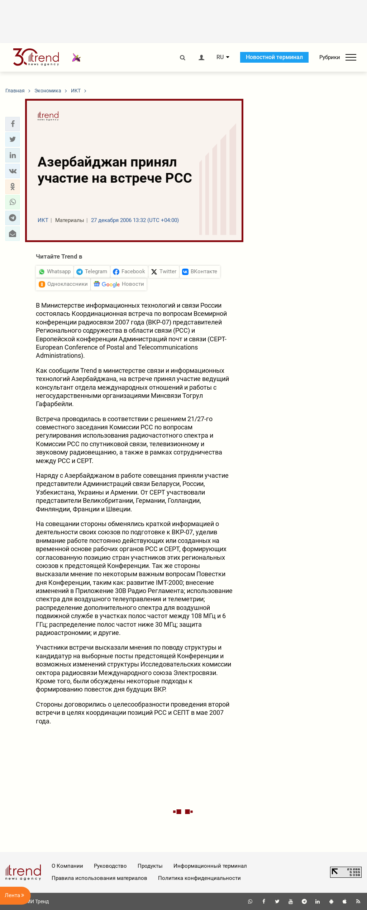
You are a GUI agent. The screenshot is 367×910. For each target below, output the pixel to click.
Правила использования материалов (99, 878)
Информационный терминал (210, 866)
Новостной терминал (274, 57)
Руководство (110, 866)
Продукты (150, 866)
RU (220, 57)
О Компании (67, 866)
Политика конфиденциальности (199, 878)
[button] (13, 124)
